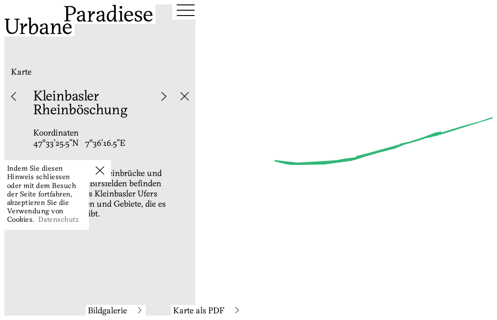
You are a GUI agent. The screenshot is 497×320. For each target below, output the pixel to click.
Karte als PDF (206, 311)
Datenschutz (58, 220)
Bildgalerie (115, 311)
